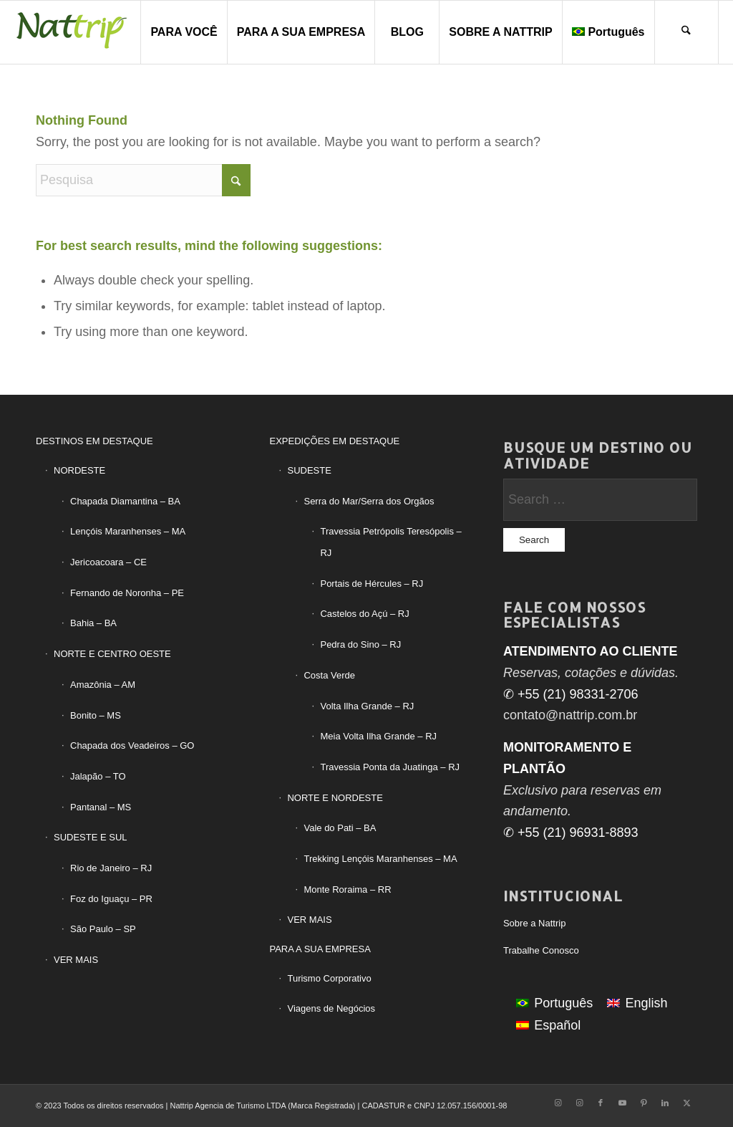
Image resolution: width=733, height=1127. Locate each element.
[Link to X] (686, 1102)
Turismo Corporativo (329, 978)
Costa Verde (329, 675)
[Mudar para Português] (554, 1003)
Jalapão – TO (98, 776)
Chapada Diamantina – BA (125, 501)
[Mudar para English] (637, 1003)
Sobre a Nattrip (534, 923)
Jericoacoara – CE (108, 562)
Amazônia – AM (102, 684)
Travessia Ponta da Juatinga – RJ (390, 767)
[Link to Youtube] (622, 1102)
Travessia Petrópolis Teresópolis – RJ (390, 542)
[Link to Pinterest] (643, 1102)
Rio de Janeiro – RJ (111, 868)
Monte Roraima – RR (347, 889)
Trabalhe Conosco (541, 950)
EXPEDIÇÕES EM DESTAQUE (334, 441)
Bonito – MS (95, 715)
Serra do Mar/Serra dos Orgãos (369, 501)
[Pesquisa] (686, 32)
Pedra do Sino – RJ (360, 644)
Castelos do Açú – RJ (364, 613)
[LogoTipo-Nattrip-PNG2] (71, 32)
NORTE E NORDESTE (334, 797)
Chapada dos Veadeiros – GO (132, 745)
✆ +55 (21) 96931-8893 (571, 832)
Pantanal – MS (100, 807)
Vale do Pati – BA (340, 828)
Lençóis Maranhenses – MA (127, 531)
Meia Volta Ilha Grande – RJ (378, 736)
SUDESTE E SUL (90, 837)
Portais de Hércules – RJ (371, 583)
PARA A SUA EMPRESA (319, 949)
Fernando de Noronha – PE (127, 593)
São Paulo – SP (103, 929)
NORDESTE (79, 470)
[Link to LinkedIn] (665, 1102)
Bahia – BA (93, 623)
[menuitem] (183, 32)
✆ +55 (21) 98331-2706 (571, 694)
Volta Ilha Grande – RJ (367, 706)
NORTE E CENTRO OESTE (112, 653)
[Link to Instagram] (557, 1102)
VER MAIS (76, 959)
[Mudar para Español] (548, 1024)
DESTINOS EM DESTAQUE (94, 441)
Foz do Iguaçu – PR (111, 898)
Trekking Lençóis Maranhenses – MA (380, 858)
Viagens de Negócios (331, 1008)
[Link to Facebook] (600, 1102)
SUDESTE (309, 470)
